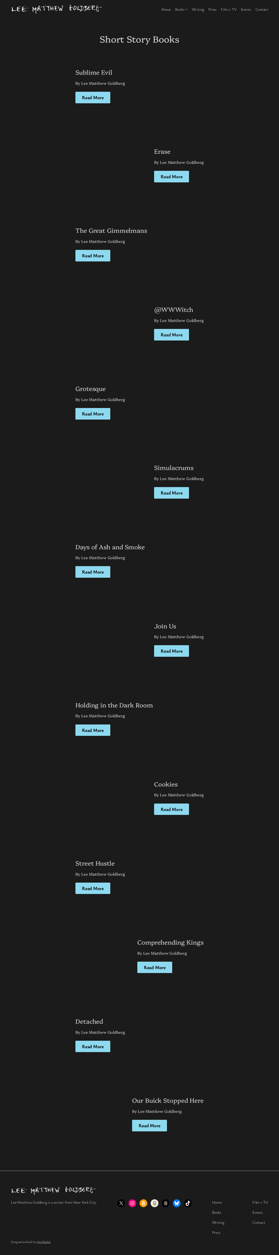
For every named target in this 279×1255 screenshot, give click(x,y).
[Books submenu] (186, 9)
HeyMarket (44, 1242)
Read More (93, 97)
